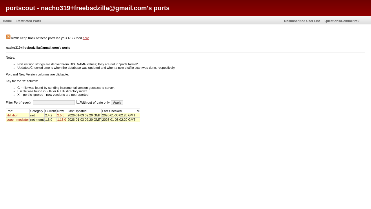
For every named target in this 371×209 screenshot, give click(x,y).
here (86, 38)
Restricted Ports (29, 21)
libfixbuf (12, 115)
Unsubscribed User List (302, 21)
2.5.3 (60, 115)
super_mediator (18, 119)
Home (7, 21)
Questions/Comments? (342, 21)
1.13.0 (61, 119)
